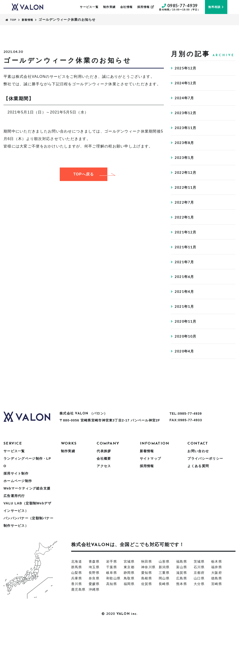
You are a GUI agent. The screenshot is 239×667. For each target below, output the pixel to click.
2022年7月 (185, 222)
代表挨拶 (104, 493)
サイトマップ (150, 501)
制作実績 (109, 7)
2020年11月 (186, 358)
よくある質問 (198, 508)
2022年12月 (186, 188)
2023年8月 (185, 154)
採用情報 (145, 7)
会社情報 (126, 7)
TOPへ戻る (90, 174)
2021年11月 (186, 273)
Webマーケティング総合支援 (27, 530)
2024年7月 (185, 103)
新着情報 (147, 493)
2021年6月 (185, 307)
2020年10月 (186, 375)
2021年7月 (185, 290)
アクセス (104, 508)
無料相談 (216, 7)
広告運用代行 (14, 538)
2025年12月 (186, 69)
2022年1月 (185, 239)
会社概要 (104, 501)
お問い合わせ (198, 493)
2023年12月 (186, 120)
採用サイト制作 (16, 515)
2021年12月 (186, 256)
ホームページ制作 (18, 523)
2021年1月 (185, 341)
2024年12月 (186, 86)
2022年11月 (186, 205)
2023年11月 (186, 137)
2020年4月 (185, 392)
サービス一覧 (89, 7)
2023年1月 (185, 171)
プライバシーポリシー (205, 501)
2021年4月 (185, 324)
